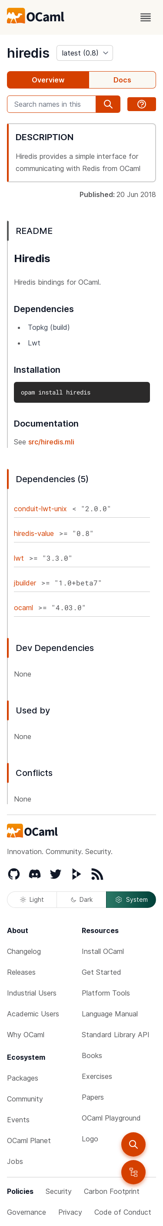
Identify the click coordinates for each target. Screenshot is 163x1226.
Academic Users (33, 1013)
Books (92, 1055)
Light (32, 899)
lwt (19, 558)
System (131, 900)
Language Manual (110, 1013)
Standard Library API (116, 1034)
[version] (85, 53)
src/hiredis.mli (51, 441)
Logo (90, 1138)
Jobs (15, 1161)
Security (59, 1191)
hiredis (28, 53)
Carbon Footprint (112, 1191)
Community (25, 1099)
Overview (48, 80)
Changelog (24, 951)
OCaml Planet (29, 1140)
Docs (122, 80)
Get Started (101, 972)
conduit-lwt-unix (40, 508)
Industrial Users (32, 993)
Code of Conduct (122, 1212)
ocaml (23, 607)
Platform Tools (106, 993)
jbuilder (25, 582)
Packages (22, 1078)
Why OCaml (25, 1034)
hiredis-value (34, 533)
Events (18, 1119)
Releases (21, 972)
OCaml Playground (111, 1118)
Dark (82, 899)
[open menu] (146, 17)
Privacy (70, 1212)
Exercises (97, 1076)
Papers (93, 1097)
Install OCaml (103, 951)
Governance (26, 1212)
